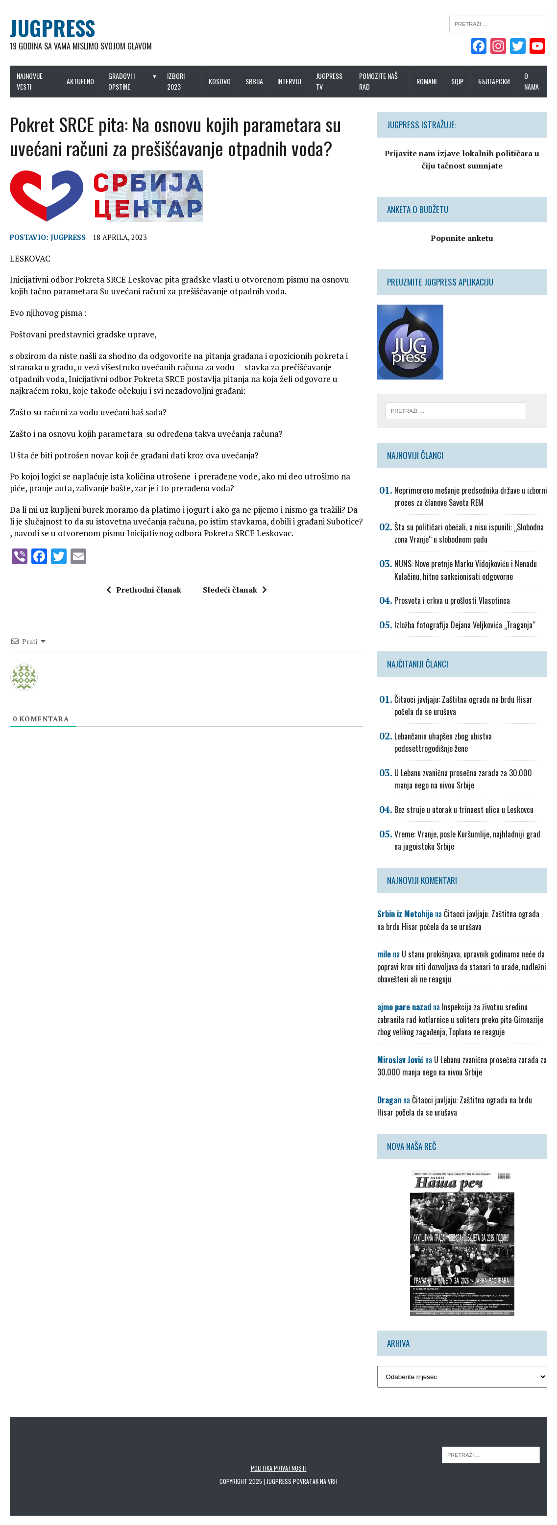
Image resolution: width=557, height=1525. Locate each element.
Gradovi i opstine (121, 81)
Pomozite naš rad (378, 81)
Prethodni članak (143, 589)
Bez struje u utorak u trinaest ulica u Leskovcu (463, 809)
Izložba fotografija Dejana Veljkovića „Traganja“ (464, 625)
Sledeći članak (235, 589)
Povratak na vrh (315, 1481)
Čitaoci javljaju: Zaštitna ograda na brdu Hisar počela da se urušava (458, 920)
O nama (531, 81)
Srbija (254, 81)
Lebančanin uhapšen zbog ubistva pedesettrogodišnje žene (443, 742)
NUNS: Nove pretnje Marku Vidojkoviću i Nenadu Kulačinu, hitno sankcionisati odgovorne (465, 570)
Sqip (457, 81)
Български (494, 81)
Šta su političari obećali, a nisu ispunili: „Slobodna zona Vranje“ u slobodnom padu (469, 533)
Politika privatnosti (279, 1468)
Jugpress (68, 237)
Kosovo (220, 81)
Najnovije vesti (30, 81)
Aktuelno (80, 81)
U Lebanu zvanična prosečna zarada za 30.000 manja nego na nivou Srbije (463, 779)
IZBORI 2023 (176, 81)
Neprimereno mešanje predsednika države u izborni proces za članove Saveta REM (470, 496)
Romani (426, 81)
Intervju (289, 81)
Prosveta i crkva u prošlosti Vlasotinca (452, 600)
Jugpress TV (329, 81)
